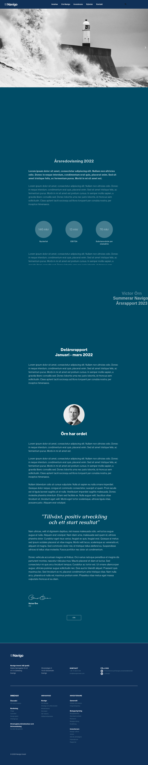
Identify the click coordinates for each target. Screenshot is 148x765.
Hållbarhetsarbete (47, 716)
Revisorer (73, 718)
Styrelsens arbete (76, 716)
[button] (2, 47)
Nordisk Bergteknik (17, 728)
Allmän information (77, 703)
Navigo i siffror (75, 731)
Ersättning (73, 723)
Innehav (54, 4)
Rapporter (73, 741)
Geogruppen (14, 716)
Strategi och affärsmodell (50, 706)
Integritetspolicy (76, 706)
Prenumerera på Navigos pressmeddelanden (119, 671)
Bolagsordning (75, 721)
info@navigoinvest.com (78, 673)
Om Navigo (65, 4)
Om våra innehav (16, 703)
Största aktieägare (76, 736)
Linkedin (106, 673)
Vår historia (45, 713)
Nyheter (89, 4)
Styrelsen (44, 711)
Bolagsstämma (75, 713)
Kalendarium (74, 738)
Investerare (78, 4)
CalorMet (13, 713)
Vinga (12, 711)
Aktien (72, 733)
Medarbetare (46, 708)
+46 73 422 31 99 (76, 671)
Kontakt (99, 4)
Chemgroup (14, 718)
